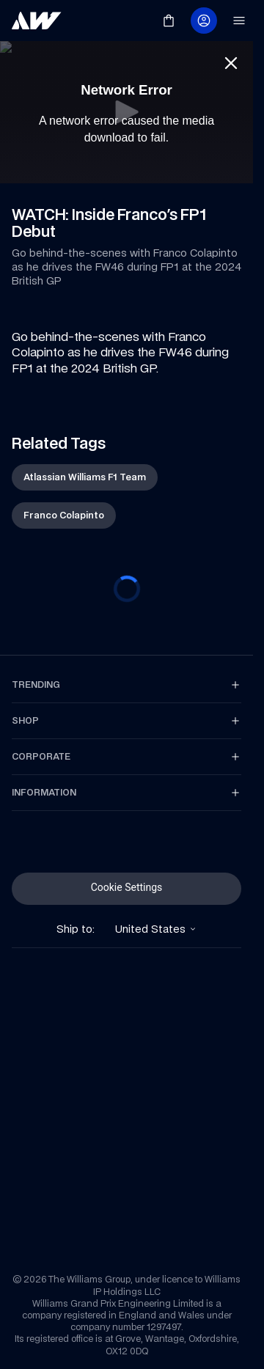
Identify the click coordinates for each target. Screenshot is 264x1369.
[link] (37, 20)
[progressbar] (127, 589)
